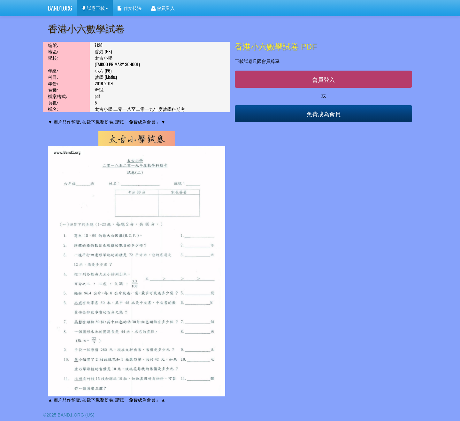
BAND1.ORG (60, 8)
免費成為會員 (323, 114)
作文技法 (129, 7)
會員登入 (163, 7)
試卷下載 (95, 7)
